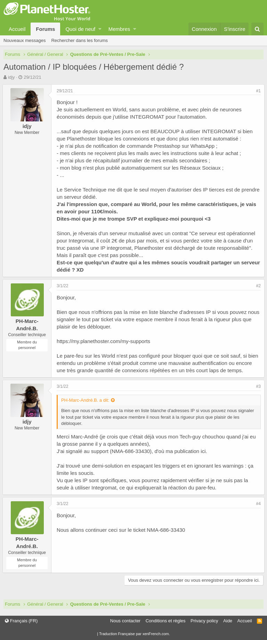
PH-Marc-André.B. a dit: (86, 400)
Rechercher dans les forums (79, 40)
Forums (45, 29)
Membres (119, 29)
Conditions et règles (166, 620)
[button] (100, 29)
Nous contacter (125, 620)
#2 (257, 285)
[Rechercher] (257, 29)
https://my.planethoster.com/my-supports (104, 341)
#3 (257, 386)
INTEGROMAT (148, 117)
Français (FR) (21, 620)
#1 (257, 90)
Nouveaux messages (24, 40)
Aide (227, 620)
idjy (11, 77)
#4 (257, 503)
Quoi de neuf (80, 29)
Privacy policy (204, 620)
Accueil (17, 29)
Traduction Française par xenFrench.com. (134, 634)
